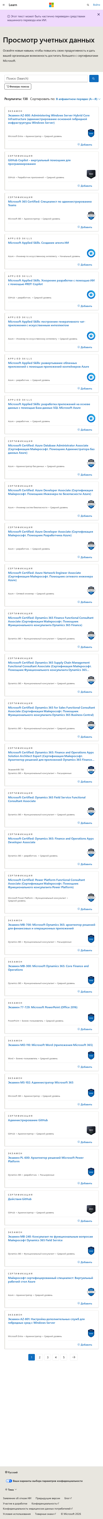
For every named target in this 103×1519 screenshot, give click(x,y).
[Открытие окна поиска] (88, 5)
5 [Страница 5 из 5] (64, 1357)
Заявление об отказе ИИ (17, 1498)
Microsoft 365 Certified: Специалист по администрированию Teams (50, 203)
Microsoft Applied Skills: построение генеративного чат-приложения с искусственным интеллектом (46, 323)
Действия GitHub (20, 1199)
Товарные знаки (44, 1514)
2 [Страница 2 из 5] (40, 1357)
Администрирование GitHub (28, 1120)
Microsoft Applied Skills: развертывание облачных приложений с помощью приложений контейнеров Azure (48, 364)
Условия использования (17, 1514)
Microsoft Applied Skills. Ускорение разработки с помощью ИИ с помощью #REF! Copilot (51, 282)
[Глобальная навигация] (3, 5)
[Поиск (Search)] (46, 78)
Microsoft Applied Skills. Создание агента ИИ (38, 242)
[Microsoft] (51, 5)
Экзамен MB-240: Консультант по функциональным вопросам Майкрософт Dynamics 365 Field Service (50, 1238)
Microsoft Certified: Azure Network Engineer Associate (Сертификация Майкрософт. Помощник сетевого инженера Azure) (50, 576)
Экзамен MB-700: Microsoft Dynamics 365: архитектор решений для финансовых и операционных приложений (51, 926)
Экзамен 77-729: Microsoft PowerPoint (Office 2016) (42, 1007)
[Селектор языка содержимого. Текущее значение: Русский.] (11, 1472)
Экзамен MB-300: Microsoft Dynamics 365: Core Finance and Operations (48, 967)
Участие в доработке (15, 1503)
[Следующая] (74, 1357)
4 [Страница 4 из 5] (56, 1357)
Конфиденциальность (44, 1503)
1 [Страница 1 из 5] (31, 1357)
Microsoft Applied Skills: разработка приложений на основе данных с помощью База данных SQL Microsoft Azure (49, 405)
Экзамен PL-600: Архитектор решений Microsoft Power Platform (46, 1159)
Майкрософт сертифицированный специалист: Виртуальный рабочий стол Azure (50, 1279)
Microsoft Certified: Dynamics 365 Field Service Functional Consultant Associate (46, 799)
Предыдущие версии (48, 1498)
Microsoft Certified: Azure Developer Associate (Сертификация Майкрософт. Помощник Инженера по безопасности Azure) (50, 492)
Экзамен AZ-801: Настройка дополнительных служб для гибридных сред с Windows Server (46, 1320)
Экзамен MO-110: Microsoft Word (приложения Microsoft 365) (50, 1045)
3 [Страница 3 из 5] (48, 1357)
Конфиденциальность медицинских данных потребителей (36, 1508)
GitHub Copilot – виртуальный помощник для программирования (39, 162)
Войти (96, 4)
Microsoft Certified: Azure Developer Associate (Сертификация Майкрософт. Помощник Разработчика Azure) (50, 533)
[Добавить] (84, 145)
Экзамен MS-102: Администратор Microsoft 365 (40, 1082)
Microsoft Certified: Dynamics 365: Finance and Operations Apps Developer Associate (51, 840)
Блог (67, 1498)
